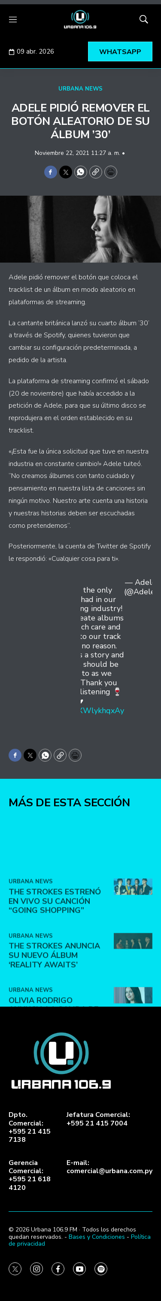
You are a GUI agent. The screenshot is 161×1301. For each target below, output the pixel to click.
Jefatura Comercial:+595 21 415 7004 (98, 1119)
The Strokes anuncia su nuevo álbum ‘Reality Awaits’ (54, 1016)
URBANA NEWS (80, 89)
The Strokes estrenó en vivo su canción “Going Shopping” (55, 962)
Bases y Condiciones (97, 1237)
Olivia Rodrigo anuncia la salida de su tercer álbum (53, 1070)
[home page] (80, 19)
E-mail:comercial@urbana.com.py (109, 1167)
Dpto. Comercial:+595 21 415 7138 (30, 1127)
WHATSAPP (120, 52)
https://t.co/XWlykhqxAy (81, 710)
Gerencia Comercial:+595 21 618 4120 (30, 1175)
